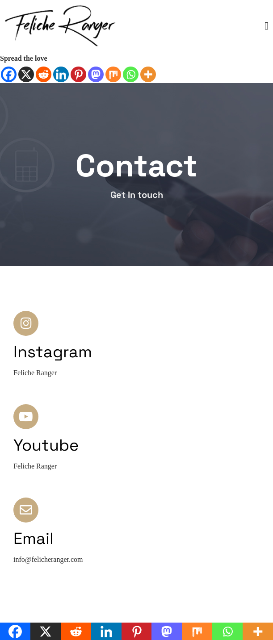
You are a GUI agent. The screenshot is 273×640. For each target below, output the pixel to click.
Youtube (46, 445)
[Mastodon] (96, 74)
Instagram (52, 352)
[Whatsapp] (131, 74)
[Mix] (113, 74)
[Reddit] (43, 74)
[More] (148, 74)
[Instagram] (25, 323)
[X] (26, 74)
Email (33, 538)
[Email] (25, 510)
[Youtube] (25, 416)
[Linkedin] (61, 74)
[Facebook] (9, 74)
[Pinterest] (78, 74)
